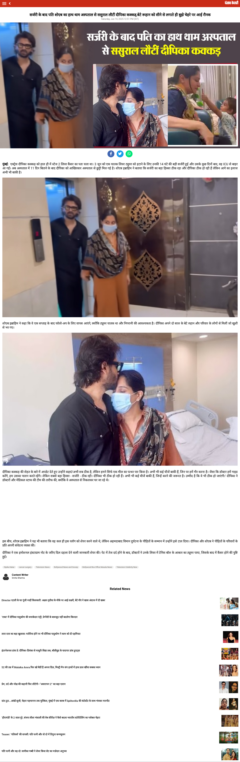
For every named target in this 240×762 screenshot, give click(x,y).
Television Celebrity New (127, 567)
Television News (43, 567)
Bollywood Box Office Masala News (97, 567)
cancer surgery (25, 567)
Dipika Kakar (9, 567)
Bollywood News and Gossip (66, 567)
